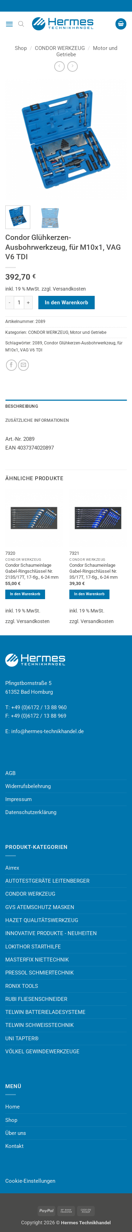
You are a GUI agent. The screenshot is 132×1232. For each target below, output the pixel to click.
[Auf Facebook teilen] (11, 365)
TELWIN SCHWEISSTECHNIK (39, 1025)
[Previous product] (72, 66)
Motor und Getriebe (88, 332)
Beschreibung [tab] (21, 406)
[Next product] (59, 66)
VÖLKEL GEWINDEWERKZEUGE (42, 1051)
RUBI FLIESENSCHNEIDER (36, 999)
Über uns (15, 1133)
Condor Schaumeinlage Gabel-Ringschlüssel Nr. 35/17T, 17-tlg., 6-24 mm (93, 571)
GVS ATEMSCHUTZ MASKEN (39, 907)
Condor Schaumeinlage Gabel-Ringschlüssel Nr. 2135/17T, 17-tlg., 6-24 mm (31, 571)
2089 (37, 343)
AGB (10, 773)
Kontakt (14, 1146)
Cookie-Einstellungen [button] (30, 1181)
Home (12, 1107)
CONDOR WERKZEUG (60, 48)
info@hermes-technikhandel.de (47, 731)
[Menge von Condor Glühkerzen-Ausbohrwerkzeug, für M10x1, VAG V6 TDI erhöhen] (28, 302)
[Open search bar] (21, 24)
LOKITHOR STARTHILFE (33, 947)
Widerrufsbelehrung (28, 786)
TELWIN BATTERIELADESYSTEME (45, 1012)
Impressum (18, 799)
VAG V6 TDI (31, 350)
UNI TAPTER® (22, 1038)
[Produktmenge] (19, 302)
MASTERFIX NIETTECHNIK (37, 960)
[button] (9, 23)
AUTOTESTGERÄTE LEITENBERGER (47, 881)
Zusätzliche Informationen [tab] (37, 420)
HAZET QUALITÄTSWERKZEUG (41, 920)
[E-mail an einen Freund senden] (23, 365)
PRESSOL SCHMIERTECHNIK (39, 973)
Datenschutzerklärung (30, 812)
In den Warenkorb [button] (25, 594)
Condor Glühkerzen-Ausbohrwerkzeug (79, 343)
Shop (21, 48)
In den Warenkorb (66, 302)
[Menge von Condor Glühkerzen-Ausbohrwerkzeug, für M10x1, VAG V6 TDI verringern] (9, 302)
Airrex (12, 868)
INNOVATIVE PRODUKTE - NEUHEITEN (51, 933)
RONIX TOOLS (21, 986)
